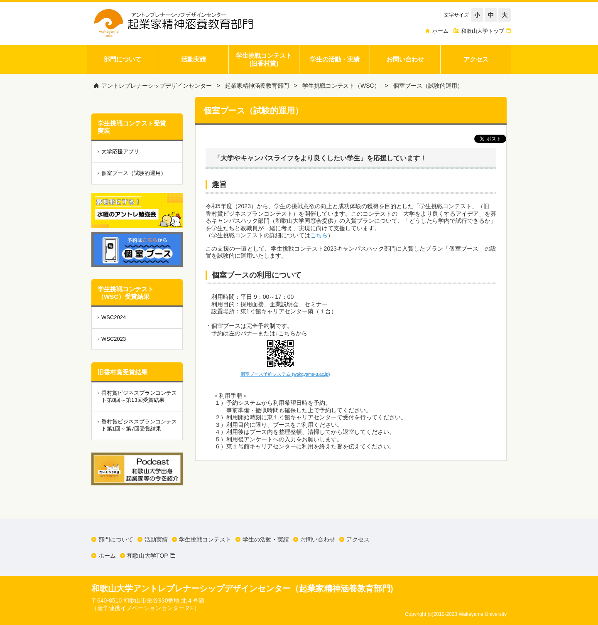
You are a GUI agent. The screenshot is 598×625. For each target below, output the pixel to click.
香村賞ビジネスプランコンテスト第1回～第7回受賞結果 (139, 425)
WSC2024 (113, 317)
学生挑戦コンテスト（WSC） (341, 85)
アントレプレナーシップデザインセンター (156, 85)
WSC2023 (113, 339)
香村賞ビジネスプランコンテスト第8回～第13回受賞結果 (139, 396)
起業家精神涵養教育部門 (257, 85)
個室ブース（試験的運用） (428, 85)
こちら (319, 235)
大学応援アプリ (120, 151)
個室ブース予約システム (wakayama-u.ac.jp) (285, 374)
